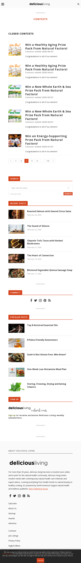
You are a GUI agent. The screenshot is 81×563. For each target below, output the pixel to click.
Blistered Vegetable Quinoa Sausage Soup (49, 270)
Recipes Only (16, 194)
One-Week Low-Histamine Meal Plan (46, 369)
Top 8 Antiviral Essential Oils (42, 325)
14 (48, 161)
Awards (11, 518)
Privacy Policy (14, 541)
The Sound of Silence (38, 225)
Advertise (12, 523)
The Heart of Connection (40, 255)
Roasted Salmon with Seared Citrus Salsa (49, 211)
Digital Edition (14, 545)
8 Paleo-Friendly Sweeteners (42, 339)
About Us (12, 508)
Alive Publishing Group (38, 489)
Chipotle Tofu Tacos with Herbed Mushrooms (45, 242)
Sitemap (12, 513)
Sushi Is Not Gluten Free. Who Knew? (46, 354)
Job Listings (13, 535)
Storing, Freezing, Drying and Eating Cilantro (46, 385)
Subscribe (12, 503)
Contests (12, 531)
